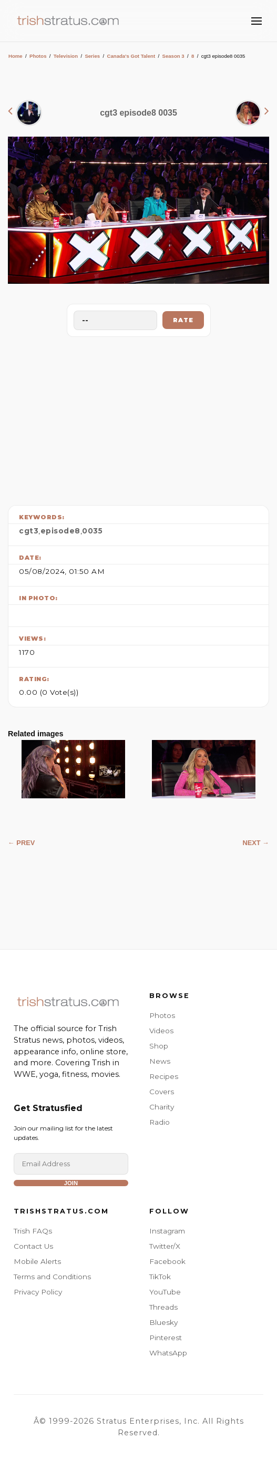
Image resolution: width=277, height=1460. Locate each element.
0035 (92, 531)
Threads (163, 1307)
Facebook (167, 1261)
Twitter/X (164, 1246)
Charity (161, 1107)
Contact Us (33, 1246)
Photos (38, 56)
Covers (161, 1091)
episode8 (60, 531)
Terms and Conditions (52, 1276)
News (159, 1061)
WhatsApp (168, 1353)
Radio (159, 1122)
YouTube (165, 1292)
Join (71, 1183)
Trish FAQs (33, 1231)
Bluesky (163, 1322)
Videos (161, 1030)
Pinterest (165, 1337)
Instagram (167, 1231)
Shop (158, 1046)
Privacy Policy (38, 1292)
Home (15, 56)
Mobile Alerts (37, 1261)
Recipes (163, 1076)
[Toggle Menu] (256, 21)
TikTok (160, 1276)
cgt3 (28, 531)
